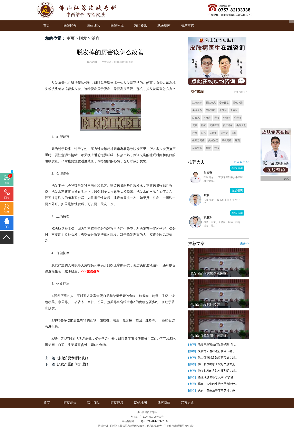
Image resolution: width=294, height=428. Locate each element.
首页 (46, 25)
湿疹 (216, 117)
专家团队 (224, 102)
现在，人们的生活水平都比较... (217, 383)
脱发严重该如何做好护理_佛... (217, 344)
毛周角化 (241, 125)
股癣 (194, 132)
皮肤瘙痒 (214, 125)
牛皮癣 (223, 110)
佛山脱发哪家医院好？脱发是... (217, 364)
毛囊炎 (237, 117)
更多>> (244, 243)
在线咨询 (237, 168)
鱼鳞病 (226, 117)
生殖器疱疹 (198, 140)
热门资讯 (140, 25)
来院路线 (211, 110)
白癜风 (196, 117)
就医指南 (163, 25)
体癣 (234, 132)
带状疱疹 (227, 140)
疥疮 (203, 125)
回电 (6, 197)
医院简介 (70, 25)
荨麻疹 (207, 117)
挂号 (6, 212)
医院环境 (117, 25)
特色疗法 (238, 102)
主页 (70, 38)
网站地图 (140, 403)
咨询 (6, 183)
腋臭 (237, 140)
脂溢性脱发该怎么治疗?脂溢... (217, 377)
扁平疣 (224, 132)
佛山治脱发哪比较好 (72, 358)
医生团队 (93, 25)
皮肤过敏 (228, 125)
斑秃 (203, 132)
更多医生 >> (241, 161)
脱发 (83, 38)
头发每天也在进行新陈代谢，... (217, 351)
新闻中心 (197, 148)
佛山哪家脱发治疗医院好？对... (217, 357)
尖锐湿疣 (213, 140)
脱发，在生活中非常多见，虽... (217, 390)
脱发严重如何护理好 (72, 364)
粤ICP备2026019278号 (154, 421)
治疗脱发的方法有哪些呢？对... (217, 370)
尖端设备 (197, 110)
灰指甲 (213, 132)
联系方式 (187, 25)
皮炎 (194, 125)
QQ (6, 226)
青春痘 (234, 110)
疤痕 (216, 148)
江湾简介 (197, 102)
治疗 (95, 38)
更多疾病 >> (240, 91)
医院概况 (211, 102)
